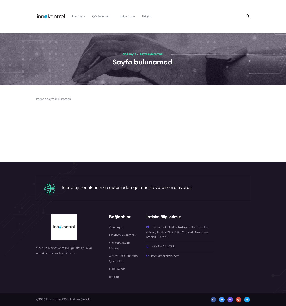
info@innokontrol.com (162, 256)
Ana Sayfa (129, 54)
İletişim (114, 276)
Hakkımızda (117, 269)
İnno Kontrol (54, 299)
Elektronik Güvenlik (122, 235)
